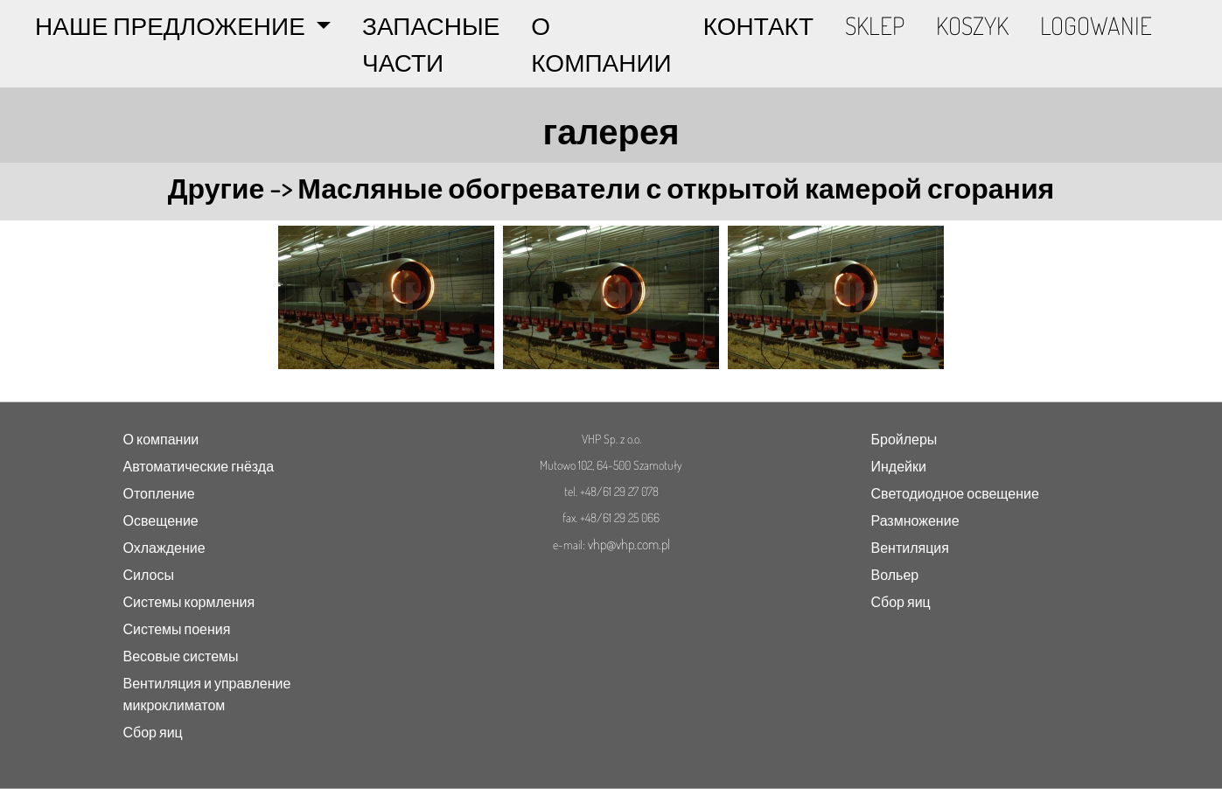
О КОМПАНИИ (601, 44)
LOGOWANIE (1096, 25)
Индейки (898, 466)
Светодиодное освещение (955, 493)
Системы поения (177, 629)
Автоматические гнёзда (199, 466)
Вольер (895, 574)
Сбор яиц (153, 732)
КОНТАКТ (758, 25)
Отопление (159, 493)
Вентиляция (910, 547)
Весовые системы (181, 656)
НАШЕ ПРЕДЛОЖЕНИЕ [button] (173, 25)
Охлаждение (164, 547)
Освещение (161, 520)
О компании (161, 439)
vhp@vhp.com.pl (629, 544)
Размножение (915, 520)
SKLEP (874, 25)
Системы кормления (189, 602)
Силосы (148, 574)
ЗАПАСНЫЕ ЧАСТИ (430, 44)
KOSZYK (972, 25)
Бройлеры (904, 439)
